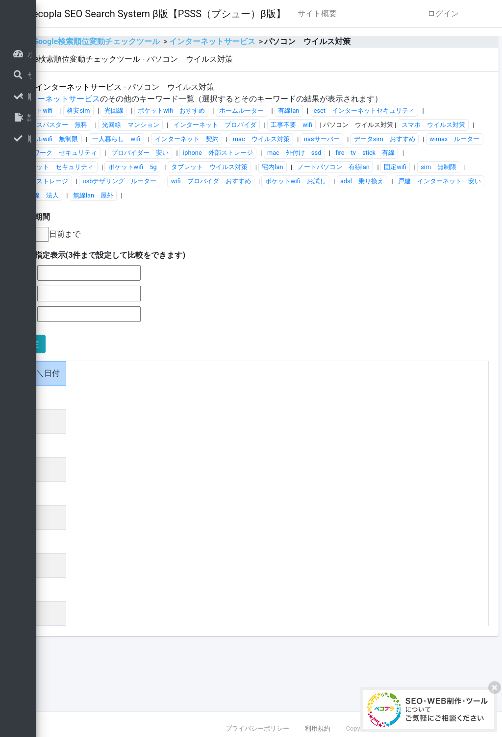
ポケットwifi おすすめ (293, 142)
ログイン (443, 33)
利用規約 (317, 728)
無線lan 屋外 (443, 254)
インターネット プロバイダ (181, 170)
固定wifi (426, 226)
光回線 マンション (368, 156)
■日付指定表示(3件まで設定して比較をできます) (222, 314)
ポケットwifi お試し (170, 254)
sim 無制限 (158, 240)
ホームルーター (364, 142)
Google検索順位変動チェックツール (218, 61)
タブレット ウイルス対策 (240, 226)
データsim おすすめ (170, 198)
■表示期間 (154, 276)
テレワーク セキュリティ (318, 198)
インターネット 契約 (309, 184)
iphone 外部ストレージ (175, 212)
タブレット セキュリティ (404, 212)
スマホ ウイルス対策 (399, 170)
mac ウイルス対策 (383, 184)
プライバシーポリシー (257, 728)
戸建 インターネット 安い (314, 254)
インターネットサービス (334, 61)
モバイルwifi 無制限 (170, 184)
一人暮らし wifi (239, 184)
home (136, 61)
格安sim (200, 142)
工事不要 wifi (257, 170)
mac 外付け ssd (251, 212)
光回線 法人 (389, 254)
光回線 (236, 142)
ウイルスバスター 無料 (290, 156)
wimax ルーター (240, 198)
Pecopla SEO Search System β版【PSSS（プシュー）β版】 (278, 14)
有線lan (411, 142)
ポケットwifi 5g (164, 226)
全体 (144, 106)
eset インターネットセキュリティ (190, 156)
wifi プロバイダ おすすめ (384, 240)
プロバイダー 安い (399, 198)
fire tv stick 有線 (321, 212)
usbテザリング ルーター (292, 240)
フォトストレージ (215, 240)
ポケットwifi (157, 142)
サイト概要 (439, 13)
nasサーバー (444, 184)
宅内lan (304, 226)
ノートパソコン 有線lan (365, 226)
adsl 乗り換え (236, 254)
